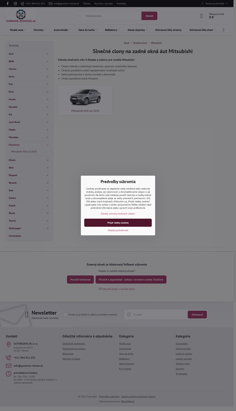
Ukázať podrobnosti (118, 230)
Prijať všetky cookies (118, 222)
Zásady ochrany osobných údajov (118, 213)
